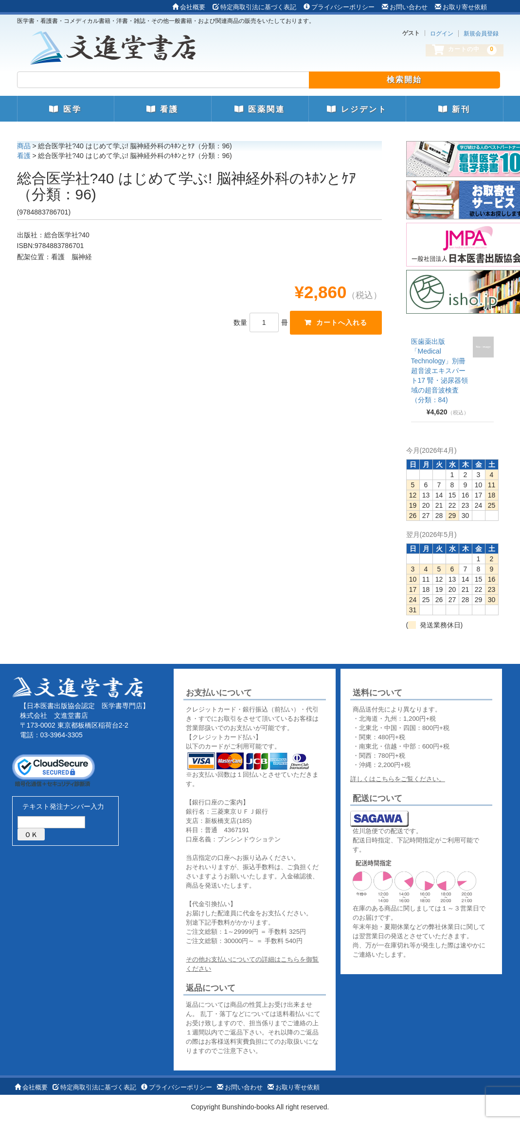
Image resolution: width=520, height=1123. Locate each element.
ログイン (441, 33)
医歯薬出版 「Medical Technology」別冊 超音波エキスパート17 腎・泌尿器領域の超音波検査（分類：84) (439, 371)
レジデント (357, 109)
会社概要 (188, 7)
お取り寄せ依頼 (461, 7)
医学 (65, 109)
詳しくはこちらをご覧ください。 (397, 779)
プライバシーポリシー (339, 7)
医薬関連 (259, 109)
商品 (24, 146)
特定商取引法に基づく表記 (254, 7)
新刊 (454, 109)
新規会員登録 (481, 33)
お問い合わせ (405, 7)
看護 (162, 109)
